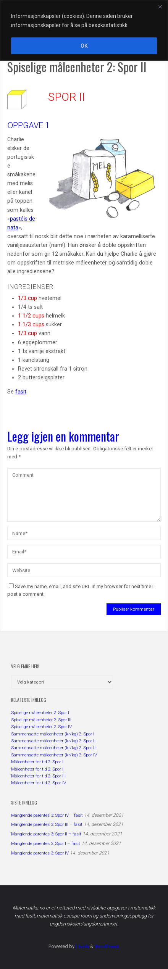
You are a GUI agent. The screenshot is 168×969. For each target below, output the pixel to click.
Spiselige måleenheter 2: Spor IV (41, 726)
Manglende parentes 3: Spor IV (40, 853)
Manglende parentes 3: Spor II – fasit (46, 834)
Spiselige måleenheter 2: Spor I (40, 712)
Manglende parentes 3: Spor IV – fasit (47, 815)
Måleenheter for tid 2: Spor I (37, 761)
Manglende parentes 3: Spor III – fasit (46, 824)
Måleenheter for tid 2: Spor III (38, 776)
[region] (84, 30)
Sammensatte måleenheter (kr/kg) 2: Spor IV (54, 755)
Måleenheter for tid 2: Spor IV (38, 782)
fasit (20, 392)
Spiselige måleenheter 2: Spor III (41, 719)
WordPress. (107, 946)
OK (84, 46)
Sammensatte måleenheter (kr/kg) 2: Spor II (53, 740)
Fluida (81, 946)
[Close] (160, 6)
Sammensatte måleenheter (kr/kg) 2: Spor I (52, 734)
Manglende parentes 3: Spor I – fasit (45, 843)
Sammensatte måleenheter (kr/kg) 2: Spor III (54, 747)
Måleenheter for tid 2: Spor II (38, 769)
